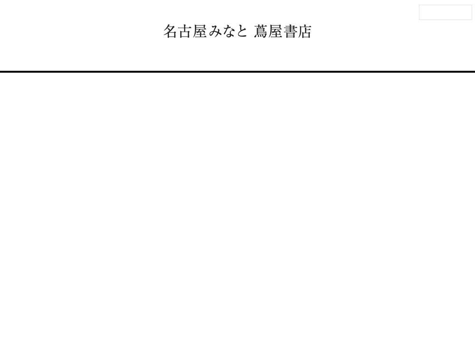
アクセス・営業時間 (84, 58)
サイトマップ (180, 297)
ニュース (233, 58)
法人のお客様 (445, 12)
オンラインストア (381, 58)
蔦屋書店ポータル (312, 297)
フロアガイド (147, 58)
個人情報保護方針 (268, 297)
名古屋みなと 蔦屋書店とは (301, 58)
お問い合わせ (109, 297)
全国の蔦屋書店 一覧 (359, 297)
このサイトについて (222, 297)
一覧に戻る (243, 226)
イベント (193, 58)
